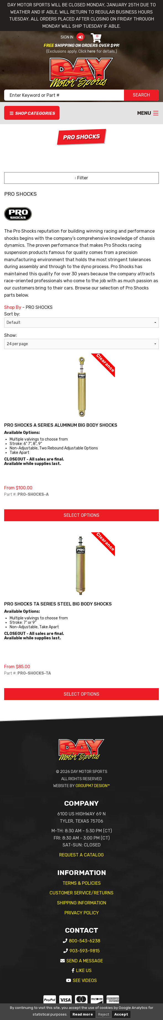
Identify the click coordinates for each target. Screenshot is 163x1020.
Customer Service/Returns (81, 893)
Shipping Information (81, 902)
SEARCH (141, 95)
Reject (103, 1014)
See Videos (85, 980)
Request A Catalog (81, 855)
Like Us (84, 970)
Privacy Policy (81, 912)
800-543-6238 (84, 940)
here (91, 51)
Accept (121, 1014)
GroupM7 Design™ (93, 786)
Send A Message (84, 960)
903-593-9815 (84, 950)
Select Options (81, 515)
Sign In (74, 37)
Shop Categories (32, 113)
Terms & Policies (82, 883)
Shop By (12, 307)
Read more (83, 1014)
